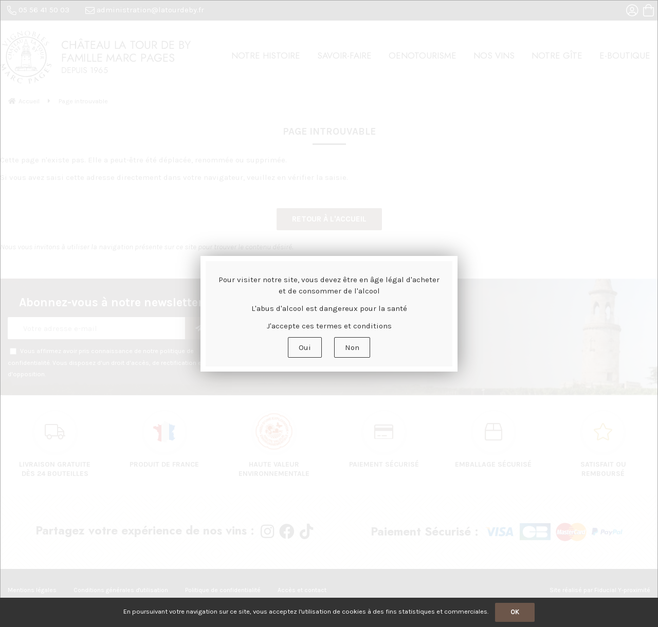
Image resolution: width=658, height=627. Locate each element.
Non (352, 347)
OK (514, 612)
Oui (305, 347)
